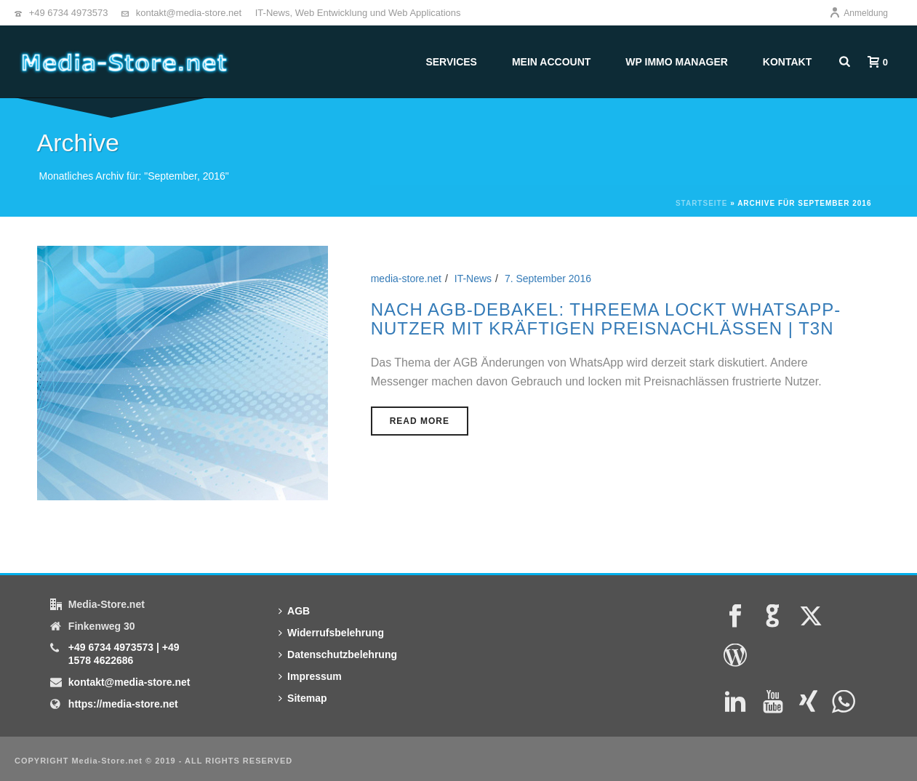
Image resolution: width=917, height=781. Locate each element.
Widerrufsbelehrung (331, 632)
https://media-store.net (123, 704)
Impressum (310, 676)
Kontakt (787, 62)
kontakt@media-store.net (188, 12)
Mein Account (551, 62)
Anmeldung (858, 13)
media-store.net (406, 278)
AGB (294, 611)
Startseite (701, 203)
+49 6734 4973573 (68, 12)
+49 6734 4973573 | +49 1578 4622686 (124, 653)
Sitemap (303, 698)
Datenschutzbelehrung (338, 654)
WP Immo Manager (676, 62)
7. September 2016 (548, 278)
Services (451, 62)
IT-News (473, 278)
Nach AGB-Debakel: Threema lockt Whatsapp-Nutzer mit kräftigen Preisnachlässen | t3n (606, 319)
